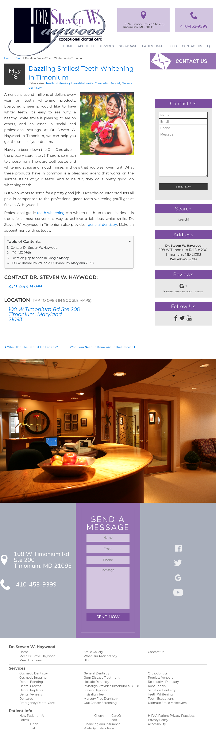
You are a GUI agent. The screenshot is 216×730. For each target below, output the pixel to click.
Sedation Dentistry (160, 669)
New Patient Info (30, 695)
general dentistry (31, 207)
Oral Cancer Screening (99, 682)
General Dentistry (96, 651)
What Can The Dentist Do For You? (29, 324)
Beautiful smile (76, 83)
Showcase (126, 46)
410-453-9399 (193, 26)
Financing (25, 713)
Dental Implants (30, 669)
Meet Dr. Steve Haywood (36, 634)
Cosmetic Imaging (31, 656)
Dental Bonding (30, 660)
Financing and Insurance (100, 704)
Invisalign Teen (94, 673)
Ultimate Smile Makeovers (166, 682)
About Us (84, 46)
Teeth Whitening (159, 673)
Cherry (99, 695)
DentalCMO (140, 723)
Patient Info (151, 46)
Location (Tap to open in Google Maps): (38, 235)
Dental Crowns (29, 664)
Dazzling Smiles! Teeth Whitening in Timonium (76, 72)
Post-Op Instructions (98, 708)
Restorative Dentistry (162, 660)
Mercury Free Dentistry (99, 678)
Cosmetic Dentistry (32, 651)
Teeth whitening (54, 83)
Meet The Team (30, 638)
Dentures (25, 678)
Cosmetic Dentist (99, 83)
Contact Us (192, 46)
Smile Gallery (93, 629)
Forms (23, 700)
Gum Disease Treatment (100, 656)
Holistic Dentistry (95, 660)
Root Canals (156, 664)
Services (105, 46)
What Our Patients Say (99, 634)
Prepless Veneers (159, 656)
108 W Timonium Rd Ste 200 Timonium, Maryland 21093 (50, 240)
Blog (172, 46)
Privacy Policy (157, 700)
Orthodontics (157, 651)
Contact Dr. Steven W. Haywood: (34, 225)
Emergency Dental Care (35, 682)
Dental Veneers (29, 673)
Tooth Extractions (160, 678)
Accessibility (156, 704)
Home (66, 46)
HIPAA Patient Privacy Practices (169, 695)
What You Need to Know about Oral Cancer (105, 324)
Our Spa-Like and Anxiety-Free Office (109, 713)
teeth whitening (43, 195)
